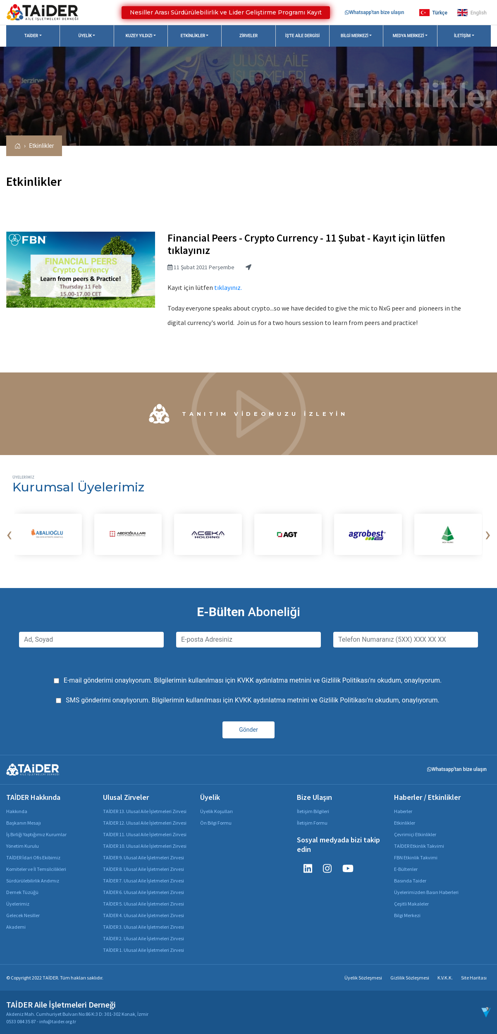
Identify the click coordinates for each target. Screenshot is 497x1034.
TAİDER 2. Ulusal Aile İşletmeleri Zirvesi (143, 938)
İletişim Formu (312, 823)
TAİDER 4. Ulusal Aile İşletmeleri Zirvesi (143, 915)
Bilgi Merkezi (407, 915)
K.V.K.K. (445, 978)
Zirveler (248, 35)
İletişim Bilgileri (313, 811)
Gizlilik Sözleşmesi (409, 978)
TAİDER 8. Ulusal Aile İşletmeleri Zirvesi (143, 869)
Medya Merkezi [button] (408, 35)
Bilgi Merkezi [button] (354, 35)
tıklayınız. (228, 287)
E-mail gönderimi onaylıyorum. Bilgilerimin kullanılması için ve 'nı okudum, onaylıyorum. (253, 680)
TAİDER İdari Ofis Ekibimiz (33, 857)
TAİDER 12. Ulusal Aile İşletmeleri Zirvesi (144, 823)
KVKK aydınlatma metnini (274, 680)
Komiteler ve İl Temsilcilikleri (36, 869)
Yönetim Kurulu (22, 846)
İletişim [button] (462, 35)
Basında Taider (410, 880)
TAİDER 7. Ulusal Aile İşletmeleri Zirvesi (143, 880)
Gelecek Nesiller (23, 915)
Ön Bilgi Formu (216, 823)
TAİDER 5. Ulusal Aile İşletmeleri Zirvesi (143, 904)
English (472, 12)
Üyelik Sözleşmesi (363, 978)
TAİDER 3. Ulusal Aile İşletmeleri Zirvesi (143, 927)
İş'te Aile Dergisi (302, 35)
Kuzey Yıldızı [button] (139, 35)
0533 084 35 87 (21, 1021)
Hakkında (16, 811)
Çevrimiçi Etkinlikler (415, 834)
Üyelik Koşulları (216, 811)
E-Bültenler (406, 869)
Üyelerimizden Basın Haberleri (426, 892)
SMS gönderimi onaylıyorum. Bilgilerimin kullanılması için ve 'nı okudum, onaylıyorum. (253, 700)
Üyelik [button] (85, 35)
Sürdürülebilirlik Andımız (32, 880)
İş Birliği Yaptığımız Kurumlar (36, 834)
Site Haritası (474, 978)
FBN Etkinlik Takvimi (415, 857)
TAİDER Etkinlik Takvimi (419, 846)
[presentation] (9, 534)
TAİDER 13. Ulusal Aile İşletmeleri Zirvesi (144, 811)
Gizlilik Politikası (345, 680)
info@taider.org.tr (57, 1021)
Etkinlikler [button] (193, 35)
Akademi (16, 927)
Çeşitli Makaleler (411, 904)
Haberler (403, 811)
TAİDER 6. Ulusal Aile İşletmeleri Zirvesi (143, 892)
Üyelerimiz (17, 904)
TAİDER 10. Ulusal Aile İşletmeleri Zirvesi (144, 846)
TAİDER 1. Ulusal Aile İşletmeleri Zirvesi (143, 950)
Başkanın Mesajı (23, 823)
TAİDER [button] (31, 35)
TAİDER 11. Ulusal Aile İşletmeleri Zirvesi (144, 834)
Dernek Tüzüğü (22, 892)
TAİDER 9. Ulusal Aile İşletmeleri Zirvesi (143, 857)
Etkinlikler (41, 145)
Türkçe (433, 12)
